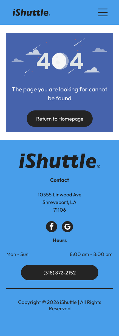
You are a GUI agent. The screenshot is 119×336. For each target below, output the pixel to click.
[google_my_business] (67, 227)
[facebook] (51, 227)
